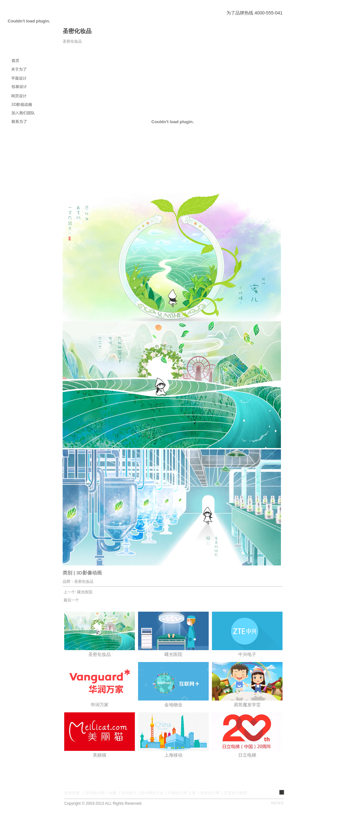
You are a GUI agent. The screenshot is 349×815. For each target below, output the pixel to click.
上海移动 (173, 755)
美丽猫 (99, 755)
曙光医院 (84, 592)
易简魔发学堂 (247, 704)
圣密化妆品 (99, 654)
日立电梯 (247, 755)
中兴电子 (247, 654)
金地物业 (173, 704)
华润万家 (100, 704)
